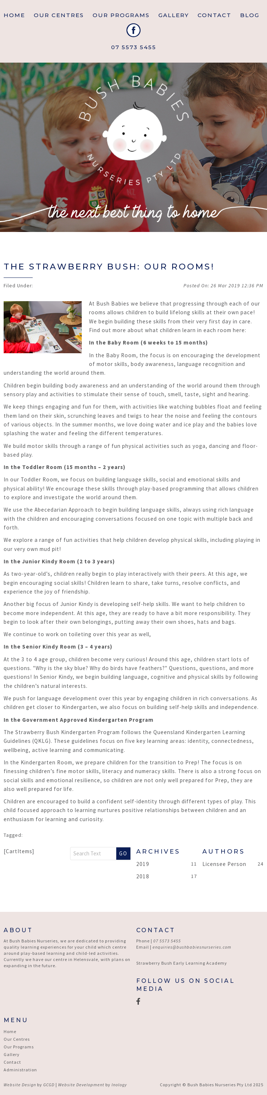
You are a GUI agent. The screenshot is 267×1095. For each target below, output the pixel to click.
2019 (142, 863)
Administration (20, 1069)
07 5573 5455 (133, 47)
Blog (249, 15)
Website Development (81, 1084)
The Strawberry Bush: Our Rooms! (109, 266)
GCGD (48, 1084)
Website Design (20, 1084)
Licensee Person (224, 863)
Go (123, 853)
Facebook (133, 30)
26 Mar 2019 (237, 286)
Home (14, 15)
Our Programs (121, 15)
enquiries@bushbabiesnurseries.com (192, 947)
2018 (142, 876)
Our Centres (17, 1039)
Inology (119, 1084)
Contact (214, 15)
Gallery (173, 15)
